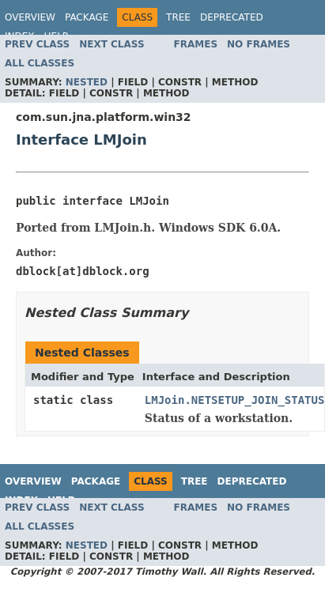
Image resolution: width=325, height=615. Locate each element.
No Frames (258, 44)
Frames (196, 44)
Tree (178, 17)
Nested (87, 82)
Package (86, 17)
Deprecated (231, 17)
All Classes (39, 63)
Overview (30, 17)
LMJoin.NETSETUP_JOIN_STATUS (235, 400)
